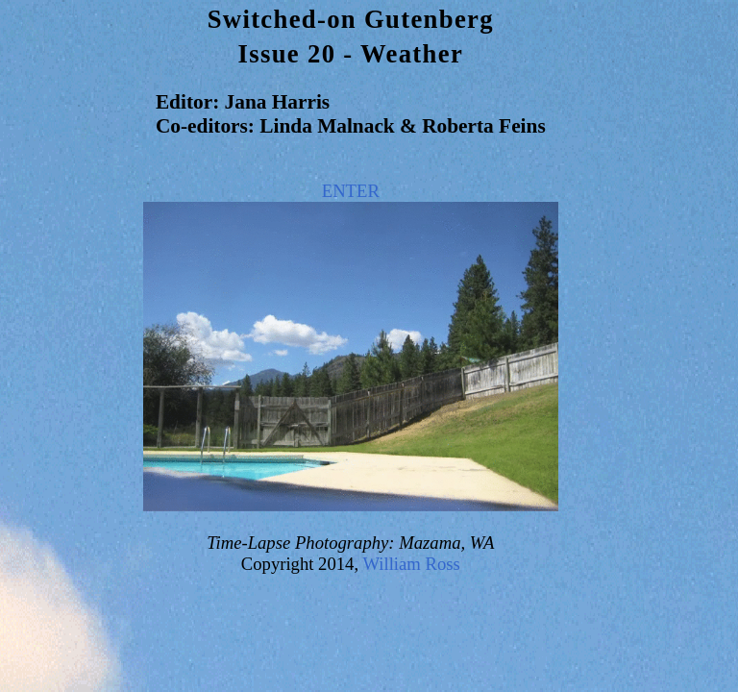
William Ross (410, 564)
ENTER (351, 191)
